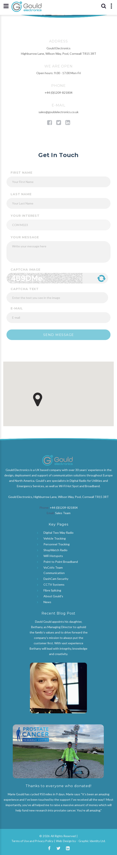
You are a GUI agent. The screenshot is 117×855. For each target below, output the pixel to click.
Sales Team (63, 513)
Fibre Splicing (52, 590)
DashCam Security (55, 578)
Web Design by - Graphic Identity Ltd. (80, 841)
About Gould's (53, 596)
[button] (37, 399)
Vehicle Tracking (54, 538)
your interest (25, 216)
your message (25, 237)
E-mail (17, 308)
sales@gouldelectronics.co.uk (58, 112)
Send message (58, 335)
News (47, 602)
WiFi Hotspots (53, 556)
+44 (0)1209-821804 (58, 92)
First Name (21, 173)
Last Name (21, 194)
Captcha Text (25, 289)
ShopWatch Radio (55, 550)
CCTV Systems (53, 584)
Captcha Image (25, 269)
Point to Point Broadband (60, 561)
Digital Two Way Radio (58, 532)
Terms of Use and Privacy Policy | (33, 841)
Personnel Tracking (56, 544)
